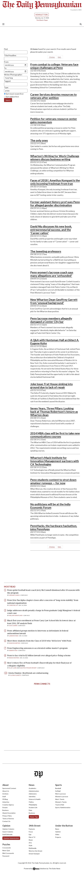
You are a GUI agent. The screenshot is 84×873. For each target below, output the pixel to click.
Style (30, 845)
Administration (34, 791)
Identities (32, 796)
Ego (30, 834)
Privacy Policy (7, 816)
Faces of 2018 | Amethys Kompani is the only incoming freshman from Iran (55, 182)
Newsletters (41, 14)
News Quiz (6, 850)
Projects (58, 837)
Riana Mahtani (14, 658)
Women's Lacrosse (61, 796)
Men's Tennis (59, 799)
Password (5, 856)
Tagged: (7, 81)
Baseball (58, 788)
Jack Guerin (13, 625)
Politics (31, 802)
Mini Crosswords (8, 853)
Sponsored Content (9, 788)
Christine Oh (13, 605)
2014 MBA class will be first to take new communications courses (55, 435)
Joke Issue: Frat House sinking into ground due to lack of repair (51, 385)
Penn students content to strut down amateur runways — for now (53, 481)
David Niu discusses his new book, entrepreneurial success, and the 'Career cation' (51, 230)
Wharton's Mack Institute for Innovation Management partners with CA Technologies (54, 461)
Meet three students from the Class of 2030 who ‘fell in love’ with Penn (39, 640)
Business (5, 810)
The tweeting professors (45, 251)
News (57, 829)
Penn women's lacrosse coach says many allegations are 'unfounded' (51, 274)
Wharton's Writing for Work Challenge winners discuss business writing (54, 157)
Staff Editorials (7, 834)
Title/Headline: (10, 55)
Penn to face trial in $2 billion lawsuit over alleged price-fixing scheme (39, 655)
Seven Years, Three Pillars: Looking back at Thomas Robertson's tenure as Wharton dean (54, 412)
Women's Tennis (61, 802)
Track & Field (59, 805)
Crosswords (6, 848)
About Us (5, 791)
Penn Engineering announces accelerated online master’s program (37, 648)
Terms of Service (8, 818)
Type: (6, 87)
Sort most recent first (14, 94)
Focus (31, 832)
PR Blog (5, 799)
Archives (5, 794)
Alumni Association (9, 813)
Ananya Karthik (14, 643)
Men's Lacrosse (60, 794)
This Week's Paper (42, 20)
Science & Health (34, 799)
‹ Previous (52, 57)
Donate (5, 807)
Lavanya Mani (13, 636)
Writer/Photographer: (13, 74)
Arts (30, 843)
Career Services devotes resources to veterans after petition (53, 96)
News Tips (34, 817)
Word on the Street (35, 851)
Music (31, 840)
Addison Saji (13, 650)
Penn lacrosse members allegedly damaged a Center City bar (51, 320)
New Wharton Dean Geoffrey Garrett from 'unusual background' (53, 301)
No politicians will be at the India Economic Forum (50, 506)
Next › (59, 57)
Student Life (33, 807)
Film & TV (32, 837)
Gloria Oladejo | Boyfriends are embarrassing (28, 673)
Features (32, 829)
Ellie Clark (13, 668)
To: (5, 68)
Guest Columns (7, 832)
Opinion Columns (8, 829)
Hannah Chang (14, 595)
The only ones (39, 140)
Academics (32, 788)
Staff (4, 796)
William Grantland (15, 615)
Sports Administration (62, 807)
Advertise (5, 802)
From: (6, 62)
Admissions (33, 794)
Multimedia (32, 848)
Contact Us (6, 821)
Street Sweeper (34, 854)
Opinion (58, 832)
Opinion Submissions (11, 838)
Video (57, 834)
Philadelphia (33, 805)
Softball (57, 791)
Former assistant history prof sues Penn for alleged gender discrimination (55, 203)
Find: (6, 49)
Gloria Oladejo (15, 675)
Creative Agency (8, 805)
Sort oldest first (11, 97)
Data (30, 810)
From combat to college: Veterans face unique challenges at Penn (54, 66)
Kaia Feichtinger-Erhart (28, 668)
